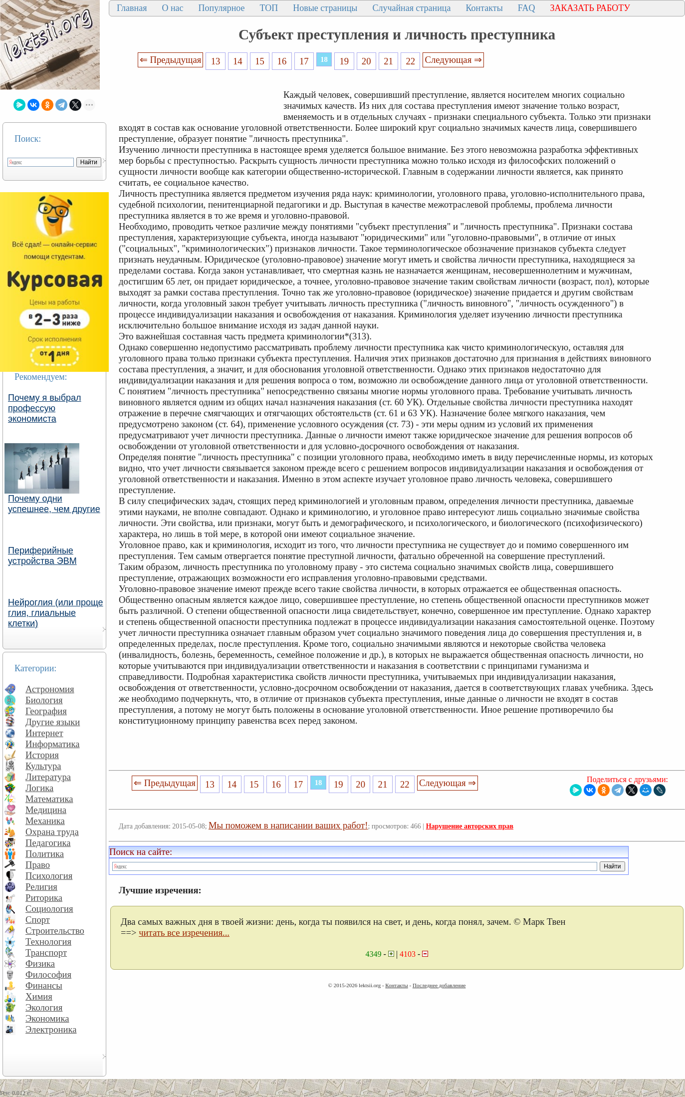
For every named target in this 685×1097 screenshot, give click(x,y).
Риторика (43, 897)
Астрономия (49, 689)
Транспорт (46, 952)
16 (282, 61)
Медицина (45, 810)
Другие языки (52, 722)
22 (410, 61)
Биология (44, 700)
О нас (172, 8)
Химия (38, 996)
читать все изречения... (184, 932)
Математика (49, 799)
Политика (44, 853)
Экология (43, 1007)
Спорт (37, 919)
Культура (43, 766)
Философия (48, 974)
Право (37, 864)
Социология (49, 908)
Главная (132, 8)
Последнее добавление (439, 985)
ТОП (269, 8)
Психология (48, 875)
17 (304, 61)
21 (388, 61)
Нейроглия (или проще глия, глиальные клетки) (55, 612)
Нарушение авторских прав (469, 826)
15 (259, 61)
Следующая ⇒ (453, 59)
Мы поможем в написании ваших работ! (288, 825)
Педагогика (48, 842)
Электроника (51, 1029)
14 (237, 61)
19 (344, 61)
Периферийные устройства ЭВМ (42, 556)
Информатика (52, 744)
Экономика (47, 1018)
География (46, 711)
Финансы (43, 985)
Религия (41, 886)
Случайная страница (411, 8)
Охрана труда (52, 831)
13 (216, 61)
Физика (40, 963)
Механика (45, 821)
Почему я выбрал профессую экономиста (44, 408)
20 (366, 61)
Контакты (483, 8)
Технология (48, 941)
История (42, 755)
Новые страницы (325, 8)
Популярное (222, 8)
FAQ (526, 8)
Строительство (54, 930)
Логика (39, 788)
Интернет (44, 733)
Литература (48, 777)
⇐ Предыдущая (171, 59)
